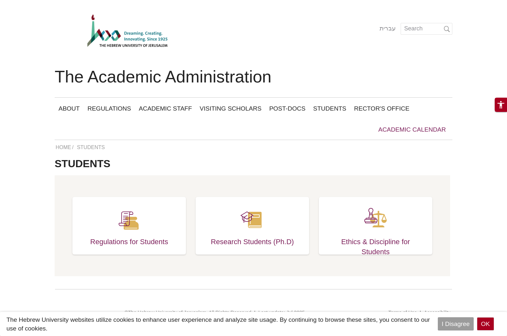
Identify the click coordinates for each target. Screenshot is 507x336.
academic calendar (412, 129)
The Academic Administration (163, 76)
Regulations (109, 108)
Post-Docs (287, 108)
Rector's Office (381, 108)
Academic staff (165, 108)
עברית (388, 28)
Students (329, 108)
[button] (501, 105)
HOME (63, 147)
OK (485, 323)
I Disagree (456, 323)
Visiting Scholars (231, 108)
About (69, 108)
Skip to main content (28, 4)
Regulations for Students (129, 242)
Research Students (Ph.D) (252, 242)
